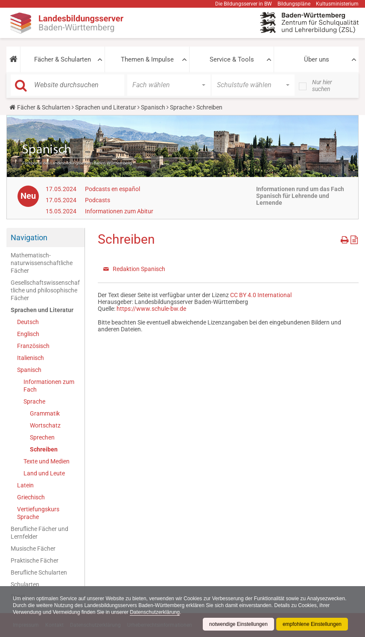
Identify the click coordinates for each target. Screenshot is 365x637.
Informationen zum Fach (48, 385)
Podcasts (97, 200)
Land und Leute (44, 473)
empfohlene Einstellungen (312, 624)
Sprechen (42, 437)
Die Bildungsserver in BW (243, 4)
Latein (25, 485)
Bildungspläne (293, 4)
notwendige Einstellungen (238, 624)
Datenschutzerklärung (155, 612)
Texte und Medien (46, 461)
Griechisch (31, 497)
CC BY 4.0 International (261, 295)
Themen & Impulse (147, 59)
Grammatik (45, 413)
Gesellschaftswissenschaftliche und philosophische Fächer (45, 290)
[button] (13, 59)
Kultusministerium (337, 4)
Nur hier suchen (322, 85)
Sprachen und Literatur (105, 107)
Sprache (181, 107)
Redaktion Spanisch (139, 268)
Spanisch (153, 107)
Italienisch (30, 357)
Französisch (33, 345)
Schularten (25, 584)
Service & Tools (232, 59)
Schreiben (44, 449)
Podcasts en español (112, 189)
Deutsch (28, 321)
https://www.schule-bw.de (151, 308)
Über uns (316, 59)
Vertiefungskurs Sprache (38, 513)
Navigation (29, 237)
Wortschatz (45, 425)
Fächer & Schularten (62, 59)
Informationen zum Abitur (119, 211)
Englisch (28, 333)
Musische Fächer (33, 548)
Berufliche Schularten (39, 572)
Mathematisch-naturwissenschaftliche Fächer (42, 263)
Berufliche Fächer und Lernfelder (39, 532)
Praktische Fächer (34, 560)
